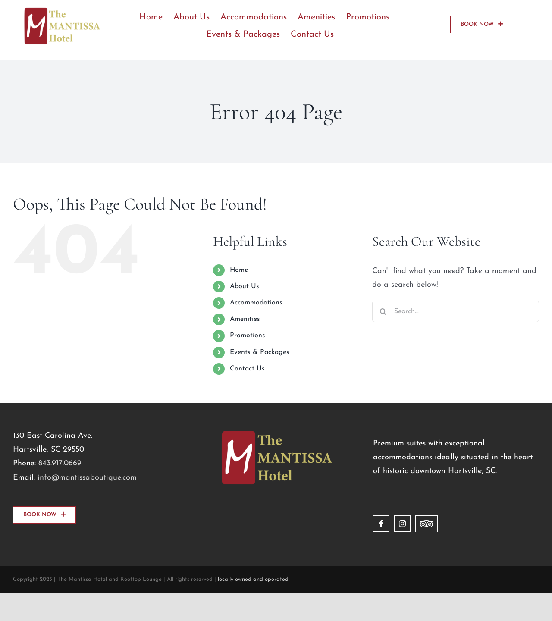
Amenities (245, 319)
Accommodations (256, 302)
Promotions (247, 335)
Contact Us (247, 368)
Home (239, 270)
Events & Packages (259, 352)
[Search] (383, 311)
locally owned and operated (253, 579)
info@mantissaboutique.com (87, 478)
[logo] (61, 10)
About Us (244, 286)
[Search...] (455, 311)
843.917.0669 (60, 463)
